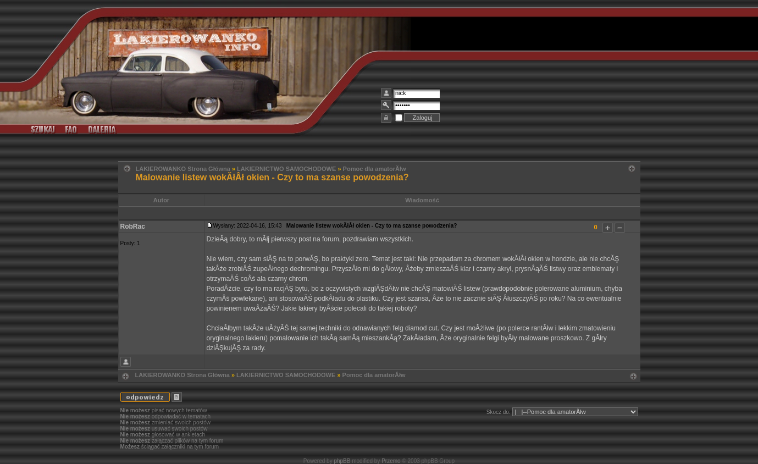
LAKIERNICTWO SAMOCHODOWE (286, 168)
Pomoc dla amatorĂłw (374, 168)
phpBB (342, 461)
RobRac (132, 226)
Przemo (390, 461)
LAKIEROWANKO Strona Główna (183, 168)
